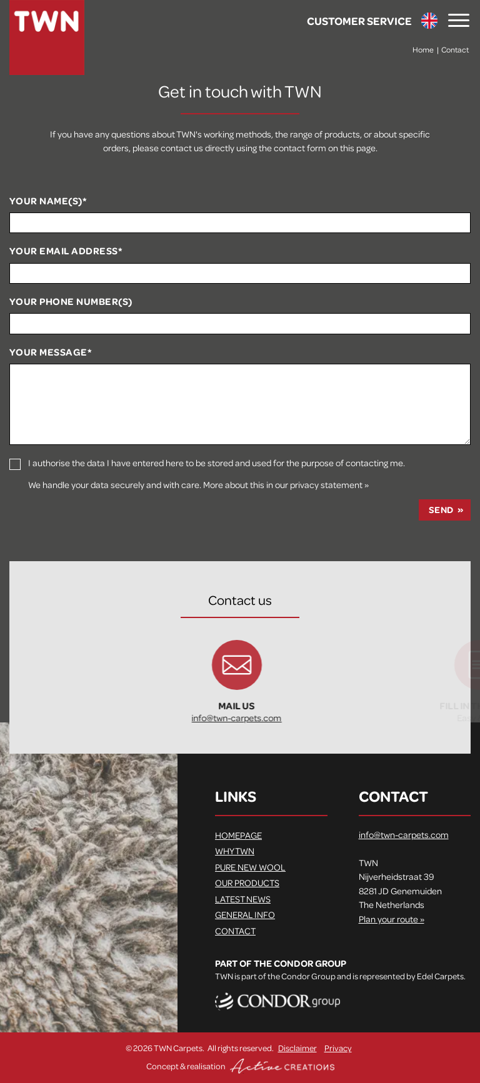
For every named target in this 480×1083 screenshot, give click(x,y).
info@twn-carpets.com (278, 717)
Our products (247, 882)
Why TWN (234, 850)
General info (245, 914)
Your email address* (65, 251)
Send (441, 510)
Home (423, 49)
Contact (455, 49)
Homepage (238, 835)
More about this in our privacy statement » (286, 484)
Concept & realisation (240, 1066)
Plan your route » (391, 918)
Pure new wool (250, 866)
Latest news (243, 898)
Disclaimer (297, 1047)
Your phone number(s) (70, 301)
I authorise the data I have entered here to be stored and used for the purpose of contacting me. (216, 462)
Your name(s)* (48, 201)
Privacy (338, 1047)
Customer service (359, 20)
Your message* (50, 352)
